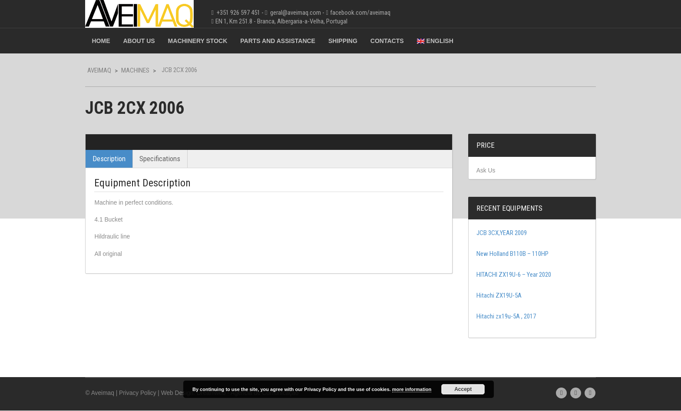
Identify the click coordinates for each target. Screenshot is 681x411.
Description (116, 158)
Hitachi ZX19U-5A (495, 296)
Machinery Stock (205, 40)
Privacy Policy (146, 393)
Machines (143, 70)
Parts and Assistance (285, 40)
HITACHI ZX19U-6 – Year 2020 (510, 275)
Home (108, 40)
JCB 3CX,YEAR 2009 (498, 233)
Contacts (394, 40)
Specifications (167, 158)
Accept (463, 389)
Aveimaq (107, 70)
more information (411, 389)
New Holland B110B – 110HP (509, 254)
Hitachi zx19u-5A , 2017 (502, 317)
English (442, 40)
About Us (146, 40)
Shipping (350, 40)
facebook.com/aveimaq (367, 13)
